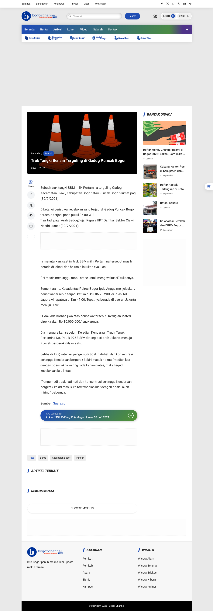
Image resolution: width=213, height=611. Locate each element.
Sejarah (98, 29)
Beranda (26, 3)
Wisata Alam (146, 558)
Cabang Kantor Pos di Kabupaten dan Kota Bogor (172, 169)
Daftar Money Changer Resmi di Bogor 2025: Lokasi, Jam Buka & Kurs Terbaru (164, 152)
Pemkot (87, 558)
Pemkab (88, 565)
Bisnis (86, 579)
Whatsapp (100, 3)
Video (84, 29)
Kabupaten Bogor (61, 457)
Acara (86, 572)
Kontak (112, 29)
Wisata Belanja (147, 565)
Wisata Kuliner (147, 586)
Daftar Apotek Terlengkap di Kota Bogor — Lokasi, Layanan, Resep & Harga (172, 187)
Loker (70, 29)
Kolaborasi (59, 3)
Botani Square (169, 203)
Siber (86, 3)
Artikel (57, 29)
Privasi (74, 3)
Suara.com (60, 403)
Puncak (49, 153)
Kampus (88, 586)
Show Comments (82, 508)
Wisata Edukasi (147, 572)
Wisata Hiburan (147, 579)
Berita (44, 29)
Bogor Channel (116, 605)
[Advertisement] (107, 73)
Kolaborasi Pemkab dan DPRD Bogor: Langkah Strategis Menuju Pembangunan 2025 (173, 223)
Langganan (42, 3)
